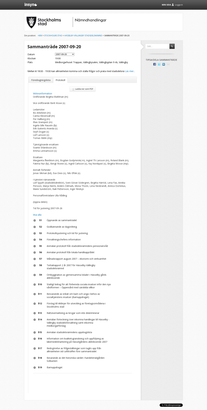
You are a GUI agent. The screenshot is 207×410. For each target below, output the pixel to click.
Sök (173, 48)
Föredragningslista (40, 80)
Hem (40, 35)
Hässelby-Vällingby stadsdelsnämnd (83, 35)
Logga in (179, 4)
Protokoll (60, 80)
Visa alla (37, 214)
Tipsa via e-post (168, 64)
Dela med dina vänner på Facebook (154, 64)
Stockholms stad (53, 35)
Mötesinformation (42, 93)
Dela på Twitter (159, 64)
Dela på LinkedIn (163, 64)
